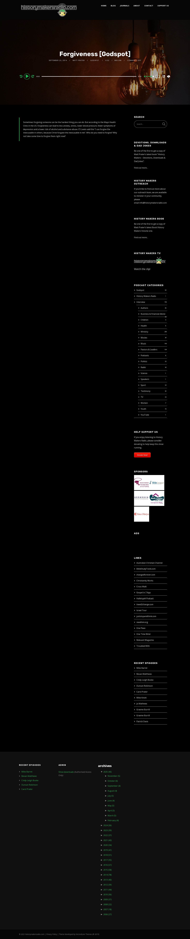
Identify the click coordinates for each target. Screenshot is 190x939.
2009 (107, 899)
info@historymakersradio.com (153, 202)
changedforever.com (145, 574)
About (137, 5)
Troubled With (143, 646)
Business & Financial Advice (153, 314)
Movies (144, 337)
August (112, 791)
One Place (140, 628)
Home (103, 5)
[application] (89, 76)
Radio (143, 367)
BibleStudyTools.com (145, 568)
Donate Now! (142, 455)
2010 (107, 894)
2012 (107, 884)
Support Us (163, 5)
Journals (124, 5)
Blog (113, 5)
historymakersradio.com (34, 934)
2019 (107, 850)
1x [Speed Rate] (157, 76)
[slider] (89, 76)
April (111, 810)
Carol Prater (142, 691)
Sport (143, 385)
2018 (107, 855)
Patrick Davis (142, 721)
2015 (107, 869)
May (111, 805)
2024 (107, 825)
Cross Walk (141, 586)
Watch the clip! (142, 269)
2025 (107, 771)
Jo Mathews (141, 703)
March (112, 815)
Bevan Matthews (144, 674)
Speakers (145, 379)
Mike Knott (141, 697)
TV (142, 397)
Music (143, 343)
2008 (107, 904)
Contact (148, 5)
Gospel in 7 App (143, 592)
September (114, 786)
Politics (144, 361)
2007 (107, 909)
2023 (107, 830)
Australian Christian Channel (149, 563)
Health (144, 325)
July (111, 795)
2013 (107, 879)
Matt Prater (79, 60)
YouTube (145, 414)
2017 (107, 860)
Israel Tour (141, 610)
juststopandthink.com (146, 616)
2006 (107, 914)
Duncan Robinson (144, 685)
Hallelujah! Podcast (145, 598)
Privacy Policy (51, 934)
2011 (107, 889)
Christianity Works (144, 580)
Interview (140, 302)
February (113, 820)
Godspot (140, 290)
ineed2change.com (144, 604)
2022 (107, 835)
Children (144, 319)
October (113, 781)
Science (144, 373)
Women (144, 403)
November (114, 776)
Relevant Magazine (145, 640)
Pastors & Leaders (149, 349)
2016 (107, 865)
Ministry (144, 331)
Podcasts (145, 355)
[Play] (27, 76)
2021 (107, 840)
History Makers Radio (146, 296)
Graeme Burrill (143, 709)
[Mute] (145, 76)
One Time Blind (143, 634)
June (111, 800)
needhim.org (142, 622)
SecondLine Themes (84, 934)
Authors (144, 308)
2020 (107, 845)
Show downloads (66, 772)
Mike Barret (141, 668)
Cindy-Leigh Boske (144, 680)
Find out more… (141, 167)
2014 (107, 874)
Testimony (145, 391)
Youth (143, 409)
